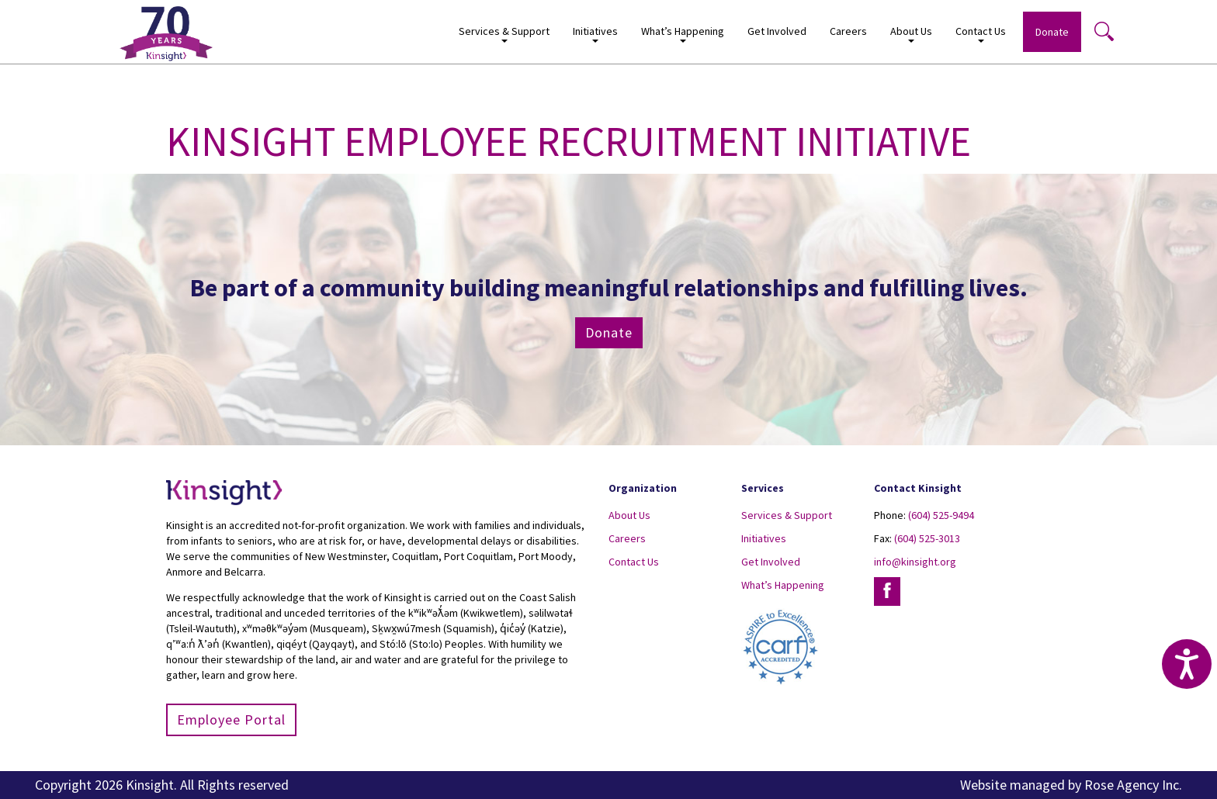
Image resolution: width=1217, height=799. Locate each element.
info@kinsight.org (915, 562)
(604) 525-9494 (941, 515)
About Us (911, 33)
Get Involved (776, 31)
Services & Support (504, 33)
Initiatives (595, 33)
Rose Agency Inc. (1133, 785)
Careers (848, 31)
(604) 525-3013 (927, 538)
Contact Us (980, 33)
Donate (1052, 32)
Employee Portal (231, 719)
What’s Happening (682, 33)
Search (1103, 31)
